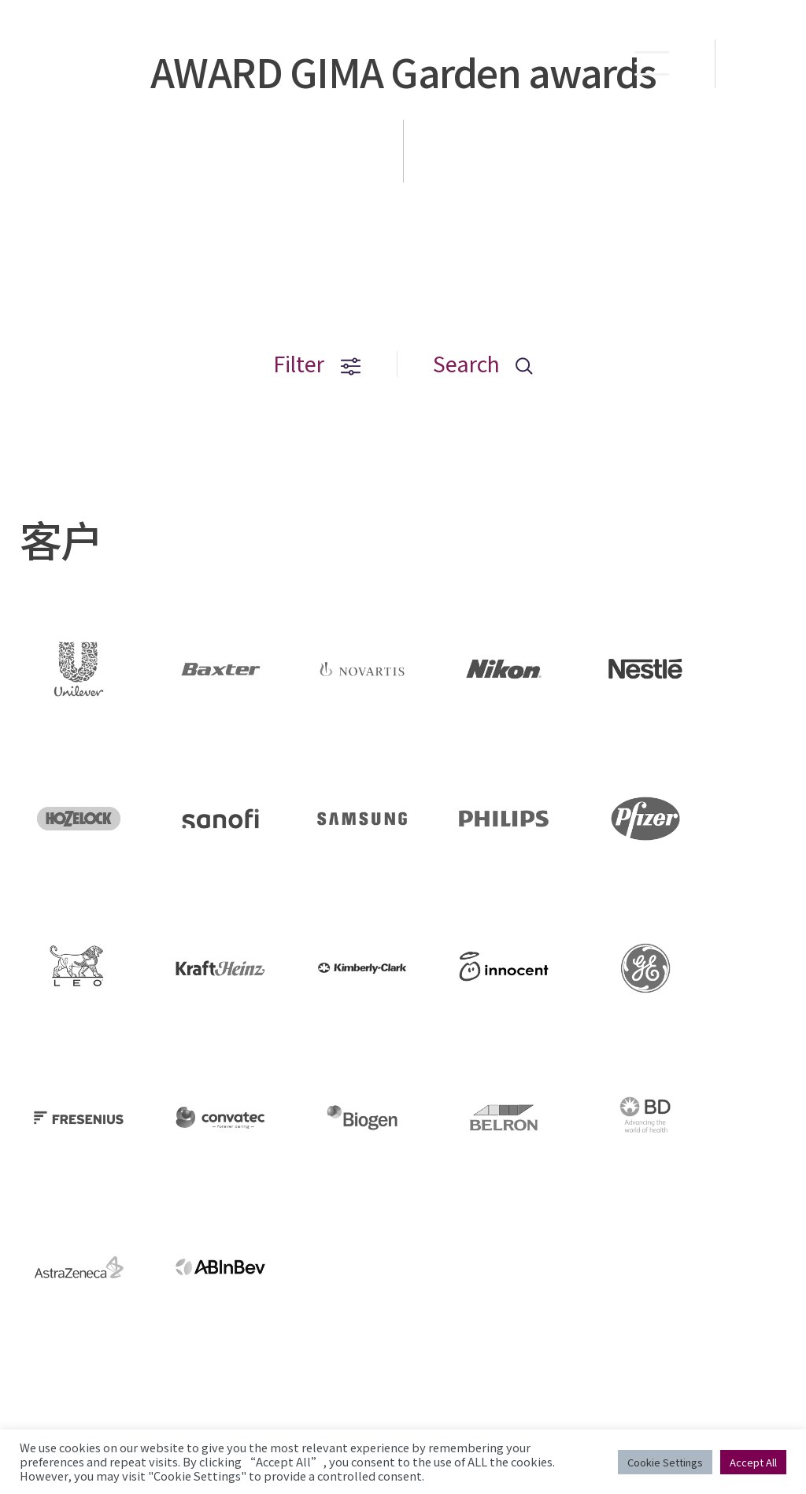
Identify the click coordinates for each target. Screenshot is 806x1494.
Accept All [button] (753, 1462)
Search (483, 364)
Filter (317, 364)
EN (762, 64)
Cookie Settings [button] (665, 1462)
